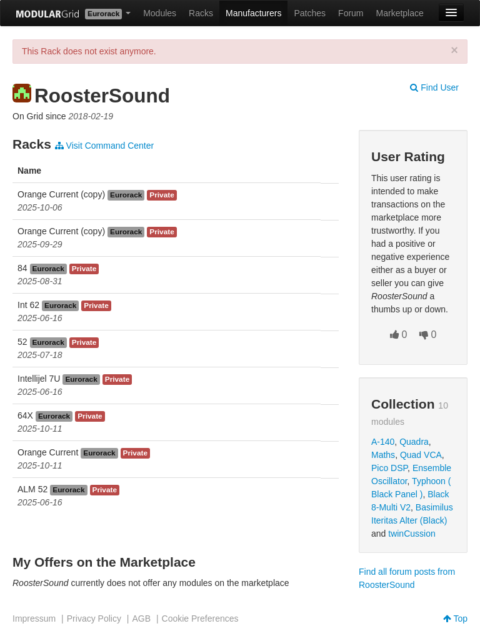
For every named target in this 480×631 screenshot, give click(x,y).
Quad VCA (421, 455)
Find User (434, 87)
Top (455, 619)
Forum (350, 13)
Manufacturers (253, 13)
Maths (383, 455)
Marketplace (400, 13)
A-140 (382, 442)
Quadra (414, 442)
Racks (201, 13)
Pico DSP (389, 468)
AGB (141, 619)
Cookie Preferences (200, 619)
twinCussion (411, 534)
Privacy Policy (94, 619)
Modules (159, 13)
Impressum (34, 619)
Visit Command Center (104, 146)
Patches (310, 13)
